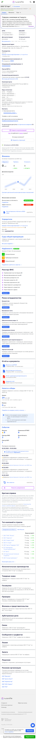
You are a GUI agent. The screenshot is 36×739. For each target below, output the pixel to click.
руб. (4, 405)
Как (9, 133)
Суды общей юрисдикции (12, 237)
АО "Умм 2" (6, 551)
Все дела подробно (7, 243)
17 (3, 254)
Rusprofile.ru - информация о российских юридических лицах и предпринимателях (18, 2)
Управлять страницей (18, 140)
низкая (28, 205)
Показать (31, 26)
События (5, 427)
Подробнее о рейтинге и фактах (11, 264)
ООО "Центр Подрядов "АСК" (11, 545)
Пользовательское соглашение (8, 712)
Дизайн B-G (20, 714)
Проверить (6, 336)
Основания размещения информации (9, 714)
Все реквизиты (6, 41)
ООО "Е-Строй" (7, 542)
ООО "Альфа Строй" (8, 540)
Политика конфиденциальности (25, 712)
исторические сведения (24, 124)
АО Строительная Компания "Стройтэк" (11, 554)
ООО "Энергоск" (7, 538)
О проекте (4, 703)
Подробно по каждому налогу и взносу (13, 410)
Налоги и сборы (8, 388)
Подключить (30, 737)
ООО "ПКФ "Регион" (8, 535)
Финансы (6, 156)
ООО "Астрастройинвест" (10, 558)
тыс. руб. (6, 398)
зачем (21, 133)
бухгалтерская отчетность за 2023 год (21, 465)
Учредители (7, 219)
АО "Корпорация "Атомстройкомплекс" (9, 548)
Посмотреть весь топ (8, 561)
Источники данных (6, 705)
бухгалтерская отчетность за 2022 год (21, 477)
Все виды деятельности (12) (10, 79)
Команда (3, 707)
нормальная (28, 200)
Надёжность (7, 249)
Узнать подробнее (9, 731)
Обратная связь (22, 703)
